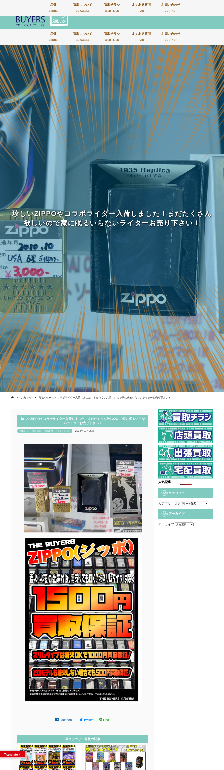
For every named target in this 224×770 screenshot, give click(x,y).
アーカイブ (166, 524)
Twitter (86, 720)
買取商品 (36, 431)
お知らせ (24, 431)
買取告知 (49, 431)
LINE (104, 720)
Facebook (64, 720)
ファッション (63, 431)
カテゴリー (166, 503)
